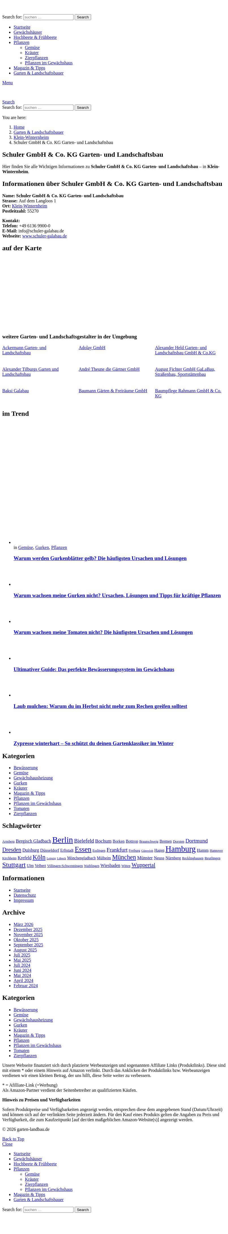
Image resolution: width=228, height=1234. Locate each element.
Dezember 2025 (28, 929)
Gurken (42, 547)
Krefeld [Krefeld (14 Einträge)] (24, 857)
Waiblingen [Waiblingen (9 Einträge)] (91, 866)
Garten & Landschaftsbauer (39, 73)
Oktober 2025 (26, 939)
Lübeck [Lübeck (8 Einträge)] (61, 858)
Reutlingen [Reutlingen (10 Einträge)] (212, 858)
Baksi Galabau (15, 390)
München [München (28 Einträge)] (124, 857)
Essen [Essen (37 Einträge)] (83, 849)
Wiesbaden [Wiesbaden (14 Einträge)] (110, 865)
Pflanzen (21, 42)
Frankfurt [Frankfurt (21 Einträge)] (117, 850)
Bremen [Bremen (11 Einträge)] (166, 841)
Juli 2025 (22, 955)
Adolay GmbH (92, 347)
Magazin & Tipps (29, 67)
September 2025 (28, 944)
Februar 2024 (26, 985)
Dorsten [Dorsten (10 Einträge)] (178, 841)
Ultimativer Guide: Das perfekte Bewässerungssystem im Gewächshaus (94, 669)
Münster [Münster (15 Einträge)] (145, 857)
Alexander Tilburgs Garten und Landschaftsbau (30, 372)
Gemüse (32, 47)
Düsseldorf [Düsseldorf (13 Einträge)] (49, 850)
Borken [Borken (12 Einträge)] (118, 841)
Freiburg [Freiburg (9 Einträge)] (134, 851)
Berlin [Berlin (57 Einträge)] (62, 839)
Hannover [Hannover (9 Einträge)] (216, 851)
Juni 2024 (22, 970)
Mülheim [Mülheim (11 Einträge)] (104, 858)
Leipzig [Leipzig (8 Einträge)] (51, 858)
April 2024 (23, 980)
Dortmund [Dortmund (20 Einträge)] (196, 841)
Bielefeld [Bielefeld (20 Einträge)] (84, 841)
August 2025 (25, 949)
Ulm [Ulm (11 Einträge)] (30, 866)
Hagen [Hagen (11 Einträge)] (159, 850)
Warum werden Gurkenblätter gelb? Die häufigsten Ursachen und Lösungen (100, 558)
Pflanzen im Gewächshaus (49, 62)
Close (7, 1144)
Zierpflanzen (36, 57)
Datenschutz (25, 895)
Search (83, 17)
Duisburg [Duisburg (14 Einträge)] (30, 850)
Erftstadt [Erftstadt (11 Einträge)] (67, 850)
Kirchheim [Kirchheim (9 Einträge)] (9, 858)
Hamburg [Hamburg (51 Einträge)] (180, 849)
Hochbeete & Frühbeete (35, 37)
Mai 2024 (22, 975)
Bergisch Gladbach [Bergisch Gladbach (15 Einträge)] (33, 841)
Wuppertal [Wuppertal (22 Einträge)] (143, 865)
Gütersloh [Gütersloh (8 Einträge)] (147, 850)
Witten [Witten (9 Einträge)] (125, 866)
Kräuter (32, 52)
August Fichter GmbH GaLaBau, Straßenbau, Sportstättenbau (185, 372)
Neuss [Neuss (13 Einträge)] (159, 857)
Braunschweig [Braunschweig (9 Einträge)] (148, 841)
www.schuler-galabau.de (44, 236)
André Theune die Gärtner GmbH (109, 369)
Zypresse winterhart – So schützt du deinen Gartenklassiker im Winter (93, 743)
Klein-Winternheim (29, 205)
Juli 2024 (22, 965)
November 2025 (28, 934)
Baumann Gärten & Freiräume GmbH (113, 390)
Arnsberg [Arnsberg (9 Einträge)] (8, 841)
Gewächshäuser (28, 32)
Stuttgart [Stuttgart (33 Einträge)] (14, 864)
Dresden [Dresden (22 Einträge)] (11, 850)
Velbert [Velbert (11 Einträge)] (40, 866)
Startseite (22, 27)
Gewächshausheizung (33, 777)
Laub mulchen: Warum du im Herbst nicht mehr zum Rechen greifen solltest (100, 706)
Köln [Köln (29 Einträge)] (39, 857)
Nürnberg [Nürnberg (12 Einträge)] (173, 858)
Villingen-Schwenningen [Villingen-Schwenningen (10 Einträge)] (65, 866)
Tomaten (21, 808)
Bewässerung (26, 767)
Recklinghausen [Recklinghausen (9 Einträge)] (192, 858)
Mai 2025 (22, 960)
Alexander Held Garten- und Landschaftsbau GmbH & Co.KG (185, 350)
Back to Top (13, 1139)
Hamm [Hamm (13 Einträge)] (203, 850)
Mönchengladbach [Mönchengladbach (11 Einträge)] (81, 858)
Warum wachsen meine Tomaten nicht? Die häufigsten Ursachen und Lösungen (103, 632)
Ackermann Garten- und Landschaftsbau (24, 350)
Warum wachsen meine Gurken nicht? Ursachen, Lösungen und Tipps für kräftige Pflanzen (117, 595)
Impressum (24, 900)
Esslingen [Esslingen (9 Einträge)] (99, 851)
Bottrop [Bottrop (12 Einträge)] (132, 841)
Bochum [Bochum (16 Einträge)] (103, 841)
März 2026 (23, 924)
